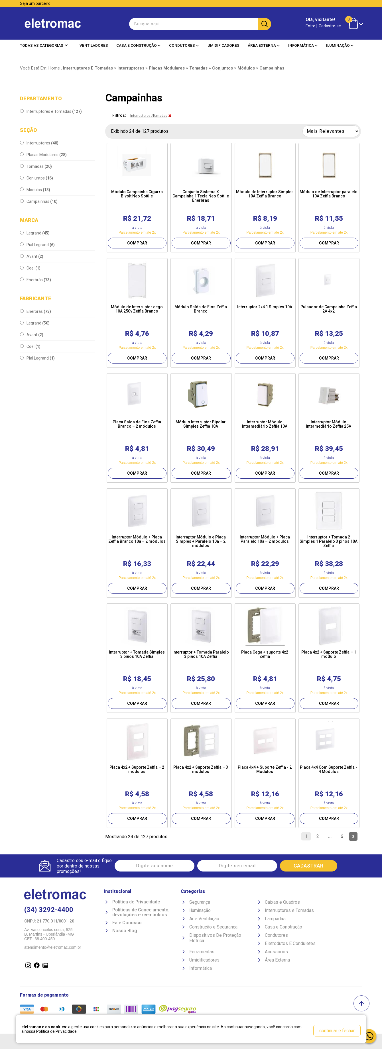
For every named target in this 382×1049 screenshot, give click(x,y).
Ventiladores (94, 45)
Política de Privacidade (136, 902)
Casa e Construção (138, 45)
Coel (30, 268)
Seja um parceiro (35, 3)
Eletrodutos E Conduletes (290, 943)
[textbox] (199, 24)
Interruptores (39, 143)
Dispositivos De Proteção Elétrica (215, 937)
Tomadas (36, 166)
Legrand (35, 233)
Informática (303, 45)
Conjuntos (36, 178)
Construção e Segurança (213, 927)
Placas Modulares (43, 154)
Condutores (184, 45)
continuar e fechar (337, 1030)
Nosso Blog (124, 930)
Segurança (199, 902)
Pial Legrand (37, 244)
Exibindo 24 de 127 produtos (139, 131)
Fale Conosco (127, 922)
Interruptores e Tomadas (51, 111)
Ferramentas (201, 951)
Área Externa (264, 45)
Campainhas (39, 201)
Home (54, 68)
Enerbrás (35, 279)
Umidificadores (223, 45)
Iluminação (340, 45)
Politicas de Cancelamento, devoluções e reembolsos (141, 912)
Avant (31, 256)
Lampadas (275, 918)
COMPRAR (137, 243)
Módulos (35, 189)
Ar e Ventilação (204, 918)
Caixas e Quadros (282, 902)
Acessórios (276, 951)
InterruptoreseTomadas (148, 116)
